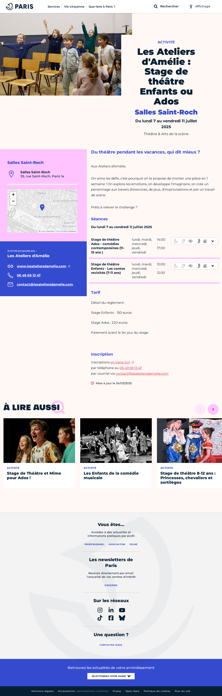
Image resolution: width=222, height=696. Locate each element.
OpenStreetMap (61, 231)
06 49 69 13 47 (131, 368)
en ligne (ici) (120, 362)
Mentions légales (42, 691)
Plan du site (183, 691)
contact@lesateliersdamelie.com (142, 373)
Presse (117, 691)
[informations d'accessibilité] (194, 241)
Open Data (132, 691)
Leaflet (42, 231)
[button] (42, 207)
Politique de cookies (157, 691)
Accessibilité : (83, 691)
